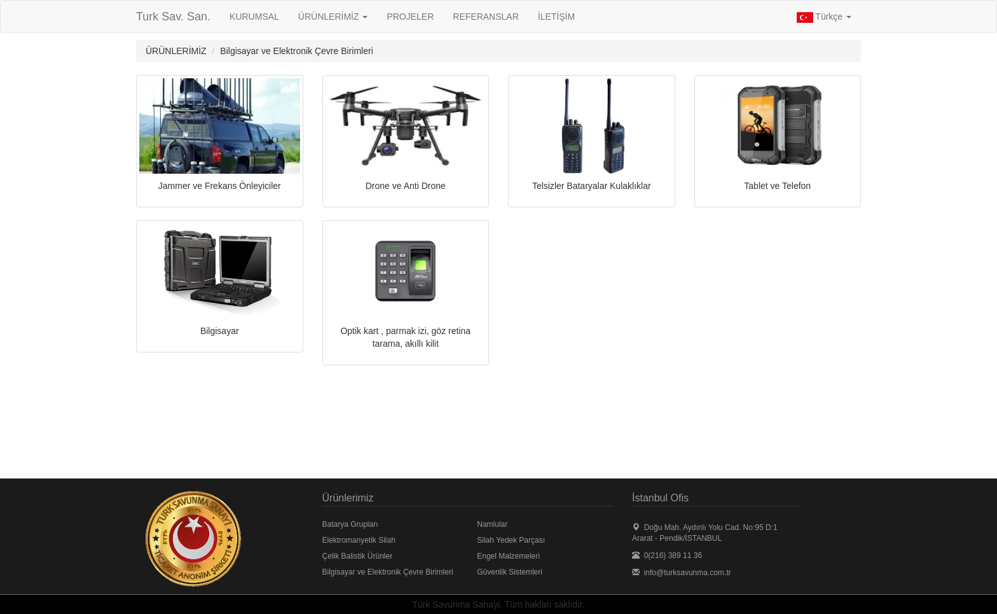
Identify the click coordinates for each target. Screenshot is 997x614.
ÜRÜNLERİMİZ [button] (333, 16)
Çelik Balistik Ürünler (357, 556)
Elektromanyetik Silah (358, 540)
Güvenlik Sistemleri (509, 572)
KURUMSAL (254, 16)
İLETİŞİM (556, 16)
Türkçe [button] (824, 17)
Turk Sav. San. (173, 16)
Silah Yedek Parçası (511, 540)
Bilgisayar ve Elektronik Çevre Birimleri (387, 572)
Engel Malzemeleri (508, 556)
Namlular (492, 524)
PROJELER (410, 16)
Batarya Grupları (350, 524)
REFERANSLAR (485, 16)
